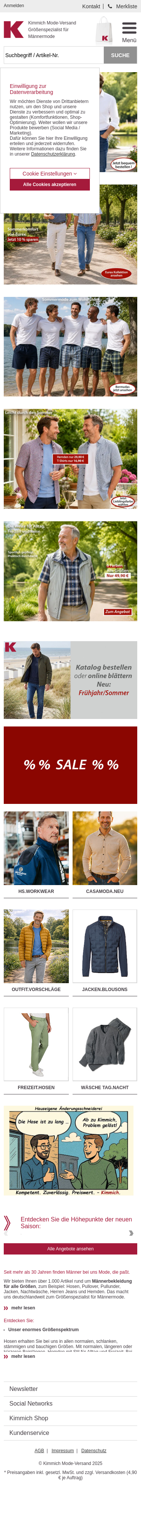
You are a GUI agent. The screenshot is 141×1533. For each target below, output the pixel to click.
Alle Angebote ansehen (70, 1294)
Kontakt (91, 6)
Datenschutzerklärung (53, 154)
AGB (39, 1495)
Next (130, 1256)
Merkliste (126, 6)
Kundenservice (29, 1478)
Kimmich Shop (28, 1463)
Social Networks (31, 1448)
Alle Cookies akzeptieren (49, 184)
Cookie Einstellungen (50, 174)
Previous (7, 1256)
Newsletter (23, 1434)
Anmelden (14, 5)
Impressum (63, 1495)
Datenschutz (93, 1495)
